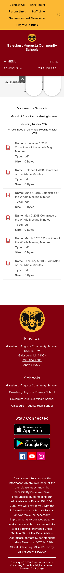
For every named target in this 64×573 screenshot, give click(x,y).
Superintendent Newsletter (27, 18)
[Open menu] (10, 61)
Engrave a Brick (27, 25)
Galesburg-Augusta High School (32, 405)
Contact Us (17, 4)
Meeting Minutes (48, 116)
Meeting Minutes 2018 (34, 124)
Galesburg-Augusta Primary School (32, 392)
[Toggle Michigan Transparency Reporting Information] (22, 79)
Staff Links (38, 11)
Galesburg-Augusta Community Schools (32, 385)
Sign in (53, 62)
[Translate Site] (49, 68)
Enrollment (37, 4)
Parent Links (17, 11)
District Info (41, 108)
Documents (23, 108)
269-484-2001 (32, 364)
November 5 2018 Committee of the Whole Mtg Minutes (33, 147)
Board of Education (23, 116)
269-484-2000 (32, 360)
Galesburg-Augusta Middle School (32, 399)
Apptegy (39, 568)
